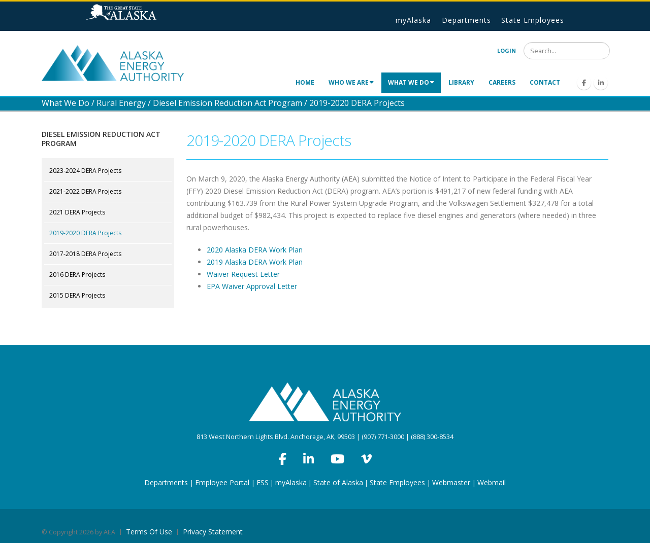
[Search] (567, 50)
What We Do (411, 82)
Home (305, 82)
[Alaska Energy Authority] (113, 62)
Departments (466, 20)
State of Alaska (134, 16)
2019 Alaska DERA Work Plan (255, 262)
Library (461, 82)
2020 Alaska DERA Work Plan (255, 250)
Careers (502, 82)
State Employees (532, 20)
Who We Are (351, 82)
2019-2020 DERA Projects (85, 233)
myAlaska (413, 20)
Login (506, 50)
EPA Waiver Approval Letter (252, 286)
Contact (545, 82)
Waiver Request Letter (243, 274)
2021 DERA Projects (77, 212)
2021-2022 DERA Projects (85, 191)
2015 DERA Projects (77, 295)
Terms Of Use (149, 531)
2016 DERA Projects (77, 274)
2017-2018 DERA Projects (85, 253)
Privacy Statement (213, 531)
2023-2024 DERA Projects (85, 170)
